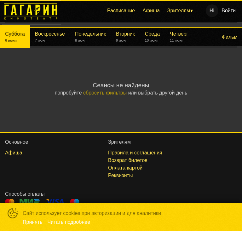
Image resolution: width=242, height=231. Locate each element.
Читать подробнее (69, 222)
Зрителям (178, 10)
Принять (33, 222)
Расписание (121, 10)
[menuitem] (121, 10)
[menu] (131, 10)
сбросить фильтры (105, 92)
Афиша (151, 10)
